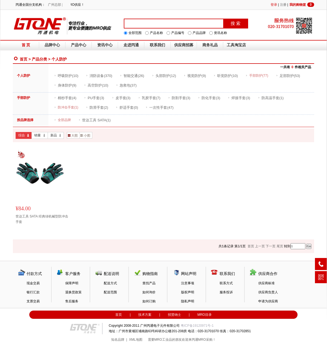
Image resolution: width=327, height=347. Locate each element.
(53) (288, 76)
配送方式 (110, 283)
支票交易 (33, 301)
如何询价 (149, 292)
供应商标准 (266, 283)
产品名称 (156, 33)
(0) (127, 107)
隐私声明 (187, 301)
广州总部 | (55, 5)
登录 (274, 5)
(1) (271, 98)
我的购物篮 (301, 4)
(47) (159, 107)
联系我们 (157, 45)
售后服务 (71, 301)
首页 (23, 59)
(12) (164, 76)
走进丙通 (131, 45)
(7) (149, 98)
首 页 (26, 45)
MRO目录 (204, 315)
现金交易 (33, 283)
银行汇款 (33, 292)
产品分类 (39, 59)
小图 (85, 135)
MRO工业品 (163, 340)
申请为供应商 (268, 301)
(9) (195, 76)
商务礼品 (210, 45)
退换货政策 (73, 292)
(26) (132, 76)
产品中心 (78, 45)
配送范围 (110, 292)
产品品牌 (199, 33)
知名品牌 (117, 340)
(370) (99, 76)
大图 (73, 135)
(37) (126, 85)
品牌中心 (52, 45)
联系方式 (226, 283)
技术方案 (144, 315)
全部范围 (135, 33)
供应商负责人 (268, 292)
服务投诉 (226, 292)
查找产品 (149, 283)
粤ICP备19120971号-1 (197, 326)
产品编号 (177, 33)
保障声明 (71, 283)
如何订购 (149, 301)
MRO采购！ (207, 340)
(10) (66, 76)
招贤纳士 (174, 315)
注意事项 (187, 283)
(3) (94, 98)
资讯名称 (220, 33)
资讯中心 (105, 45)
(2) (97, 107)
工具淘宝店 (236, 45)
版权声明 (187, 292)
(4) (65, 98)
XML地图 (135, 340)
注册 (283, 5)
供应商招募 (183, 45)
